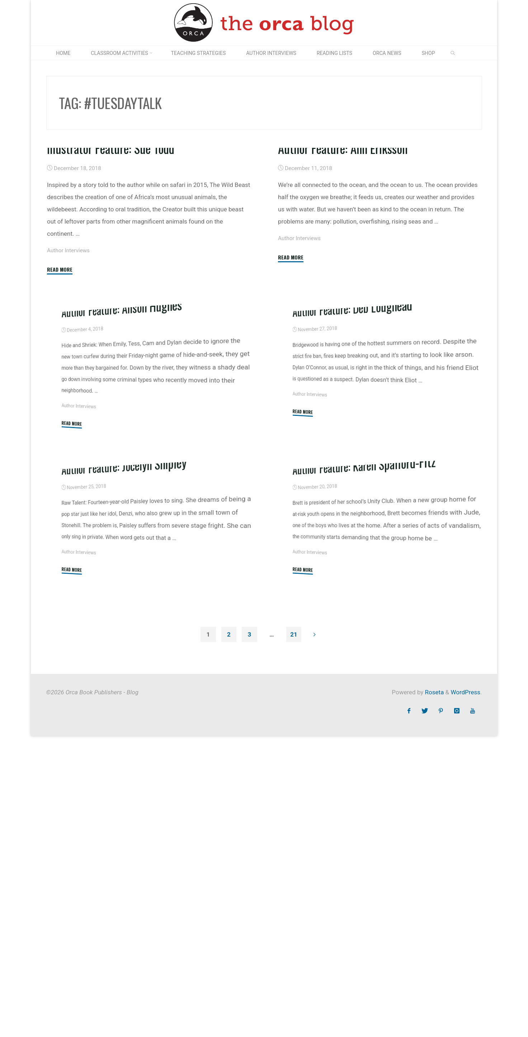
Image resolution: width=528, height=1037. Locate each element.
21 (293, 935)
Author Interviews (68, 356)
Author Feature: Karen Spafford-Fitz (364, 765)
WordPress (465, 993)
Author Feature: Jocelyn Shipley (124, 765)
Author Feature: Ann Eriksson (343, 245)
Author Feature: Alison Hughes (122, 509)
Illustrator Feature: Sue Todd (110, 253)
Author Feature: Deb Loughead (352, 509)
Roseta (433, 993)
